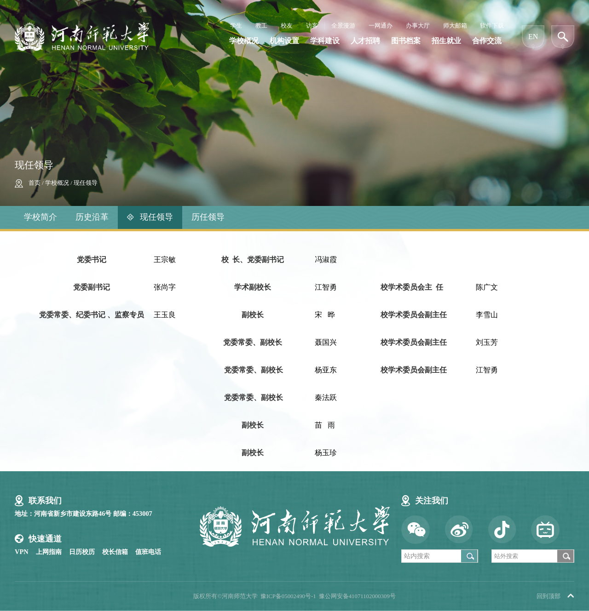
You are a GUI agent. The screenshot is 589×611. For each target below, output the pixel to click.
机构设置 (284, 41)
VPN (22, 551)
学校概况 (244, 41)
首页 (34, 183)
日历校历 (82, 551)
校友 (287, 26)
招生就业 (446, 41)
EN (533, 36)
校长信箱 (115, 551)
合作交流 (487, 41)
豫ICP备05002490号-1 (288, 596)
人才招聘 (365, 41)
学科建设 (325, 41)
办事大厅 (418, 26)
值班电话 (148, 551)
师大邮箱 (455, 26)
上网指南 (49, 551)
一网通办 (381, 26)
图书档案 (406, 41)
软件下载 (492, 26)
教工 (261, 26)
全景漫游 (343, 26)
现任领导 (86, 183)
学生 (236, 26)
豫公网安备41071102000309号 (357, 596)
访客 (312, 26)
